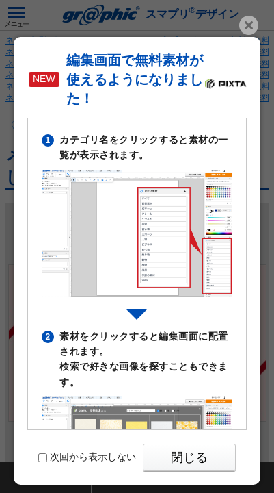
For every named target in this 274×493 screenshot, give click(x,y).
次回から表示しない (87, 456)
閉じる (189, 457)
